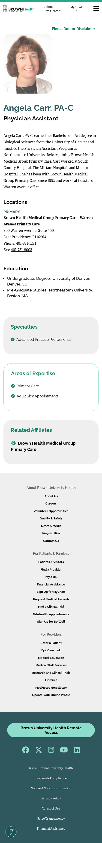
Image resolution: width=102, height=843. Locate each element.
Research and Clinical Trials (51, 672)
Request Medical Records (51, 599)
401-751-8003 (21, 250)
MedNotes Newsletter (51, 687)
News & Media (51, 526)
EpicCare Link (51, 650)
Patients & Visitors (51, 562)
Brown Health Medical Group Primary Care (43, 446)
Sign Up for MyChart (51, 591)
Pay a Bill (51, 577)
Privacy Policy (51, 798)
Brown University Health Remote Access (51, 730)
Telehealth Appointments (51, 614)
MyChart (76, 8)
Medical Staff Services (51, 665)
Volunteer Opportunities (51, 511)
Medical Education (51, 658)
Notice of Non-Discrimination (51, 788)
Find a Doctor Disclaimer (73, 29)
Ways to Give (51, 533)
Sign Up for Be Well (51, 621)
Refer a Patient (51, 643)
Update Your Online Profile (51, 695)
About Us (51, 496)
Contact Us (51, 541)
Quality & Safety (51, 518)
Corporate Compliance (51, 778)
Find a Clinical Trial (51, 606)
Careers (51, 503)
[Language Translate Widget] (53, 8)
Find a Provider (51, 569)
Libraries (51, 680)
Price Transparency (51, 818)
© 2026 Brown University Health (51, 768)
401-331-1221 (26, 244)
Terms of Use (51, 808)
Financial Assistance (51, 584)
